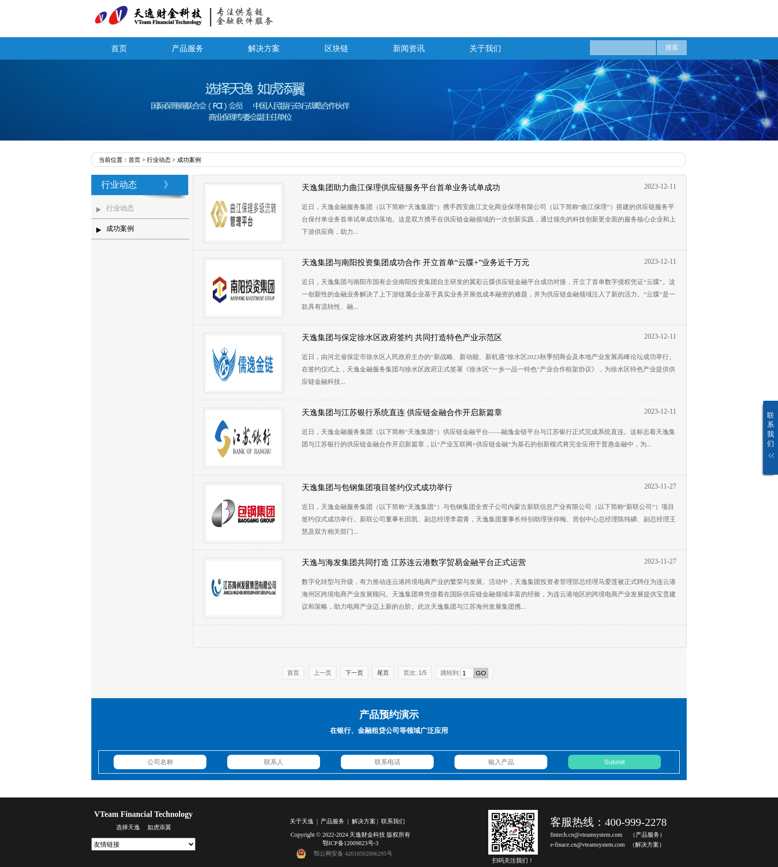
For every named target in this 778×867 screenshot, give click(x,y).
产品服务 (187, 48)
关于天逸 (302, 821)
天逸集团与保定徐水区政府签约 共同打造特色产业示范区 (402, 337)
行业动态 (159, 159)
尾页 (383, 672)
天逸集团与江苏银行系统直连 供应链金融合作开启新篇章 (402, 412)
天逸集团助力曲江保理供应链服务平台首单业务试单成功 (401, 187)
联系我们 (393, 821)
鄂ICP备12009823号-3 (351, 843)
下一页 (354, 672)
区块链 (336, 48)
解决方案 (264, 48)
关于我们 (485, 48)
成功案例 (189, 159)
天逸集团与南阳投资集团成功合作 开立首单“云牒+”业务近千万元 (415, 262)
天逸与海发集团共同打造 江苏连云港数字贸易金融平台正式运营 (414, 562)
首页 (119, 48)
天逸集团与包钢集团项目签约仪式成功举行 (377, 487)
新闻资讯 (409, 48)
